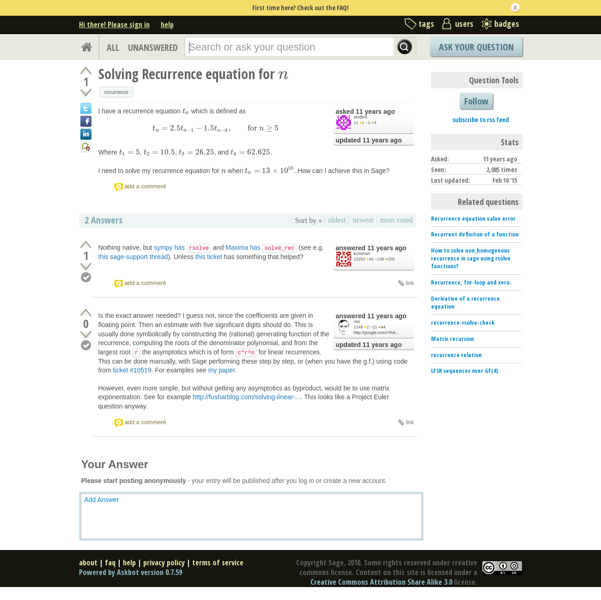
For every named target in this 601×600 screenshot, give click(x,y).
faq (110, 562)
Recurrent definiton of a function (475, 234)
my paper (221, 370)
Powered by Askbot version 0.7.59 (130, 572)
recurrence (116, 92)
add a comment (145, 186)
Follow (476, 101)
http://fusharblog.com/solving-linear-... (246, 397)
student (361, 117)
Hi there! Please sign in (114, 24)
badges (506, 23)
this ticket (208, 256)
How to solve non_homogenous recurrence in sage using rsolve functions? (470, 258)
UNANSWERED (153, 47)
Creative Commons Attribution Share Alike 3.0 (381, 582)
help (167, 24)
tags (426, 23)
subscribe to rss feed (480, 119)
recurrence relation (456, 355)
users (464, 23)
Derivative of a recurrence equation (465, 302)
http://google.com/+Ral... (376, 332)
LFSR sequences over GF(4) (464, 370)
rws (357, 321)
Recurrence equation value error (473, 218)
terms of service (217, 562)
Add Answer (102, 499)
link (410, 283)
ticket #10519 (132, 370)
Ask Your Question (476, 47)
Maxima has (261, 247)
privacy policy (164, 562)
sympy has (182, 247)
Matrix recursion (452, 338)
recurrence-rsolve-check (462, 322)
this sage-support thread (133, 256)
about (88, 562)
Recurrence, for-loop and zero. (471, 282)
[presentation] (283, 73)
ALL (113, 47)
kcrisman (362, 253)
